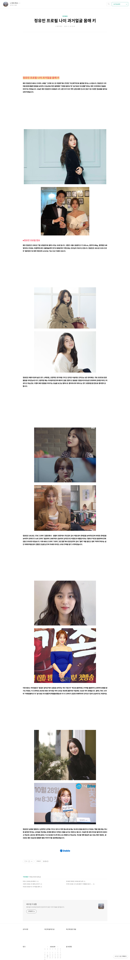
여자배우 (65, 16)
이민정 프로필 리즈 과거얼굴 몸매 (31, 886)
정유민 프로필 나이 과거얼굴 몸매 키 (65, 20)
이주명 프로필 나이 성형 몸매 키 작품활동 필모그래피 (79, 884)
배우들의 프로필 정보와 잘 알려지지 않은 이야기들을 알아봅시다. (45, 907)
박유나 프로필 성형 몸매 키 (29, 881)
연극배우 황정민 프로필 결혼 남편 (74, 881)
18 (47, 956)
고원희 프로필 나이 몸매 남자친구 (31, 884)
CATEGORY (120, 4)
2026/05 (52, 947)
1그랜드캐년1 (15, 3)
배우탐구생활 (31, 904)
